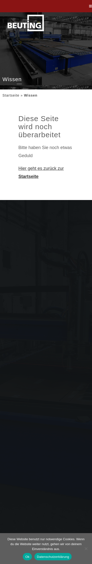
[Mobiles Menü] (90, 6)
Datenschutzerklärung (53, 557)
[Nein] (85, 548)
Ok (27, 557)
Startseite (10, 95)
